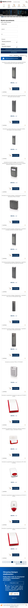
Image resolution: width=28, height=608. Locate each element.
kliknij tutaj (18, 589)
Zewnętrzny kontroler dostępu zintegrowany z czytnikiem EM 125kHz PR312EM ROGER (14, 329)
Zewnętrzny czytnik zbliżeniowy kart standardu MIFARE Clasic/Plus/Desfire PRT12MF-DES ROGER (14, 63)
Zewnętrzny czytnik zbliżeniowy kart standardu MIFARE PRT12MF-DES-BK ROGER (14, 96)
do (1, 34)
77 (18, 563)
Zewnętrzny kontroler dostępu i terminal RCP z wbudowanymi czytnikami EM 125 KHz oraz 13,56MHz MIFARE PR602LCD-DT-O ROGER (13, 163)
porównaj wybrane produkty (11, 58)
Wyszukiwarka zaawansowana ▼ (14, 49)
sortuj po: (14, 55)
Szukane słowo (4, 24)
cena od (2, 29)
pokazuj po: (23, 55)
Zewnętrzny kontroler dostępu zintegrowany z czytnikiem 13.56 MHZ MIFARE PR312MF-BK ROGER (14, 263)
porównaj (4, 92)
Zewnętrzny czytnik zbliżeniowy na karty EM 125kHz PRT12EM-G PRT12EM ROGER (14, 129)
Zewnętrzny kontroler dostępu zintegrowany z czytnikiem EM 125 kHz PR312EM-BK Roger (14, 296)
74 (23, 562)
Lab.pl (16, 606)
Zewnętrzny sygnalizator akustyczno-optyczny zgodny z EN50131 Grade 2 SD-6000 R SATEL (14, 429)
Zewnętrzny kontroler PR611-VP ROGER (14, 362)
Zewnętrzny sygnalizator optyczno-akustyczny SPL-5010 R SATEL (14, 462)
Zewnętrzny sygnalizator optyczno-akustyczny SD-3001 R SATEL (14, 496)
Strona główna (9, 7)
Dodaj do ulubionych (25, 92)
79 (23, 563)
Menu (4, 6)
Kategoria (3, 44)
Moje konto (14, 6)
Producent (3, 39)
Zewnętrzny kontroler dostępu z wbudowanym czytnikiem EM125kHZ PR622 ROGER (14, 196)
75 (25, 562)
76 (16, 563)
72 (18, 562)
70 (14, 562)
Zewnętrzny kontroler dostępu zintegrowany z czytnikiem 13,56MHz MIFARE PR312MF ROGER (14, 229)
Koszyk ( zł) (24, 6)
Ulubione (19, 6)
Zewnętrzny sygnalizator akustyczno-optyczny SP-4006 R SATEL (14, 396)
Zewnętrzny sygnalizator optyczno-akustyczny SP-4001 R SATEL (14, 529)
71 (16, 562)
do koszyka (15, 88)
